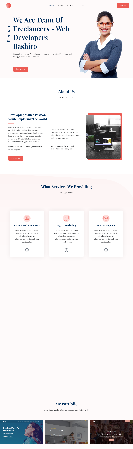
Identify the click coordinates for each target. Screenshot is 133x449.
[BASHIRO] (7, 5)
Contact (80, 5)
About (60, 5)
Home (51, 5)
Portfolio (70, 5)
